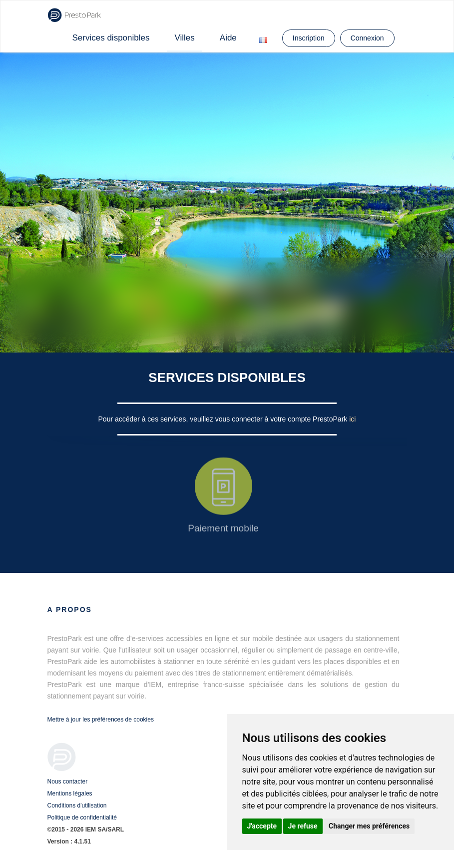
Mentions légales (69, 793)
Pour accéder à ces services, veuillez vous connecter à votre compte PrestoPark (224, 419)
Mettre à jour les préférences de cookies (100, 719)
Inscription (309, 38)
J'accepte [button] (262, 826)
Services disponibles (111, 37)
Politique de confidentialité (82, 817)
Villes (184, 37)
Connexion (367, 38)
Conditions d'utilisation (77, 805)
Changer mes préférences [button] (369, 826)
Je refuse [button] (303, 826)
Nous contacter (67, 781)
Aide (228, 37)
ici (352, 419)
